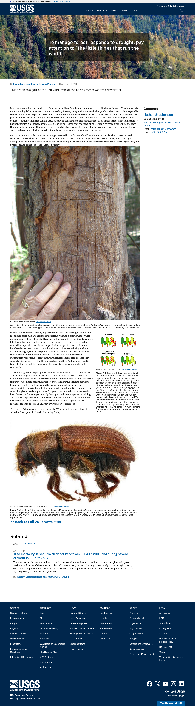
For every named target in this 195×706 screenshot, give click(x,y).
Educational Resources (21, 657)
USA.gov (163, 652)
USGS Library (46, 657)
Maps (42, 618)
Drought (65, 577)
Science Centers (18, 633)
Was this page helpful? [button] (171, 703)
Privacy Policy (166, 628)
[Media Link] (75, 233)
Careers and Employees (141, 644)
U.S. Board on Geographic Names (52, 645)
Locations (104, 618)
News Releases (77, 618)
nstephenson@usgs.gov (163, 129)
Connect (124, 10)
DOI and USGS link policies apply (168, 640)
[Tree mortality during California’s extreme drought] (97, 47)
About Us (133, 613)
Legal (162, 608)
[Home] (22, 12)
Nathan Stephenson (158, 114)
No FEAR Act (165, 647)
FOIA (161, 618)
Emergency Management (141, 654)
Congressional (136, 633)
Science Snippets (78, 623)
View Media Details (43, 322)
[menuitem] (89, 8)
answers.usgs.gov (176, 695)
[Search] (182, 10)
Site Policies (165, 623)
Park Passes (46, 667)
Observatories (17, 638)
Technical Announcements (82, 628)
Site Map (163, 633)
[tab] (15, 544)
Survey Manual (136, 618)
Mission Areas (17, 618)
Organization (135, 623)
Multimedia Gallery (49, 628)
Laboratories (16, 644)
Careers (103, 633)
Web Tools (45, 633)
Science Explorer (18, 613)
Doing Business (136, 649)
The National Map (48, 652)
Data (42, 613)
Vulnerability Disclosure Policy (171, 659)
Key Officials (135, 628)
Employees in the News (81, 633)
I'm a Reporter (77, 649)
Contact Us (105, 638)
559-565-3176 (159, 132)
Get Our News (76, 638)
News (113, 10)
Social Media (106, 628)
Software (44, 638)
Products (102, 10)
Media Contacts (77, 644)
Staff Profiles (106, 623)
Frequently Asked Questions (170, 6)
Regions (14, 628)
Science (89, 10)
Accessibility (165, 613)
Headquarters (106, 613)
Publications (29, 543)
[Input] (168, 10)
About (135, 10)
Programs (15, 623)
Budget (133, 638)
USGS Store (46, 662)
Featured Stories (78, 613)
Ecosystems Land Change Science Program (34, 84)
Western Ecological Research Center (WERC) (39, 577)
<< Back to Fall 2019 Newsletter (35, 522)
